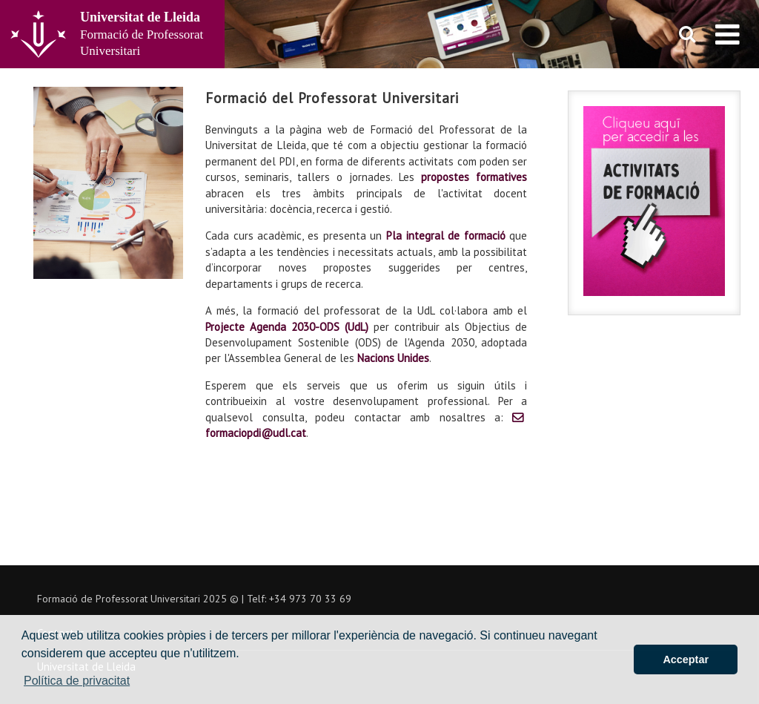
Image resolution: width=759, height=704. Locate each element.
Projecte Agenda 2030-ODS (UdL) (286, 327)
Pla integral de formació (446, 235)
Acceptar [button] (686, 659)
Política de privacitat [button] (77, 680)
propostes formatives (474, 177)
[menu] (727, 34)
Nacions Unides (393, 358)
